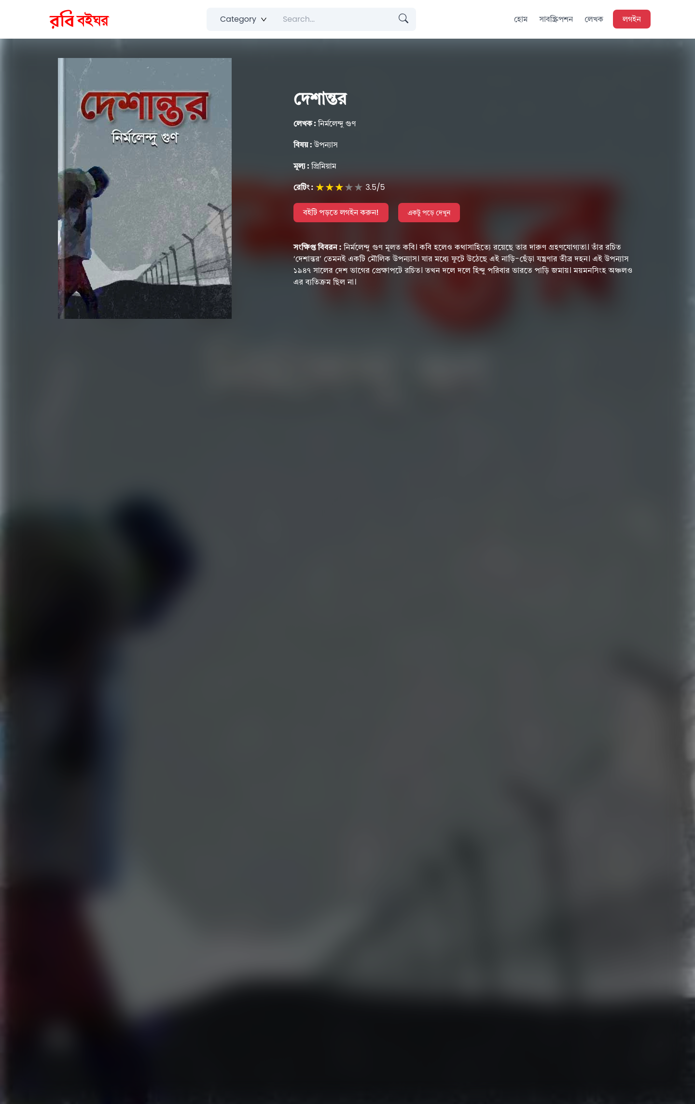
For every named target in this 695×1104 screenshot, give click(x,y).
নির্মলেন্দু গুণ (324, 123)
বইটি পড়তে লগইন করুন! (341, 212)
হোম (521, 19)
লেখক (593, 19)
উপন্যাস (315, 144)
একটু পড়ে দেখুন (429, 212)
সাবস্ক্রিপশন (556, 19)
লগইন (632, 19)
